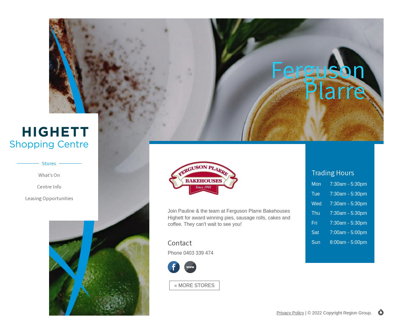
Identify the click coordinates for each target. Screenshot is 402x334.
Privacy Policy (290, 312)
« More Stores (194, 285)
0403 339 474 (198, 253)
